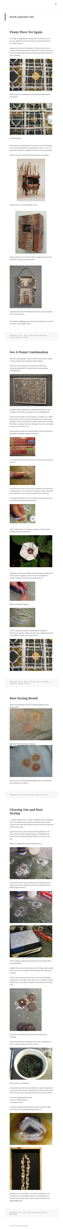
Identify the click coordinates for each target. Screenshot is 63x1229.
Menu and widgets (55, 6)
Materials (38, 681)
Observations (13, 683)
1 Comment (14, 1214)
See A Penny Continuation (29, 352)
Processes (12, 337)
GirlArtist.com (24, 321)
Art (31, 335)
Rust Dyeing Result (24, 698)
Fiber (37, 335)
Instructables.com (16, 1201)
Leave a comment (23, 337)
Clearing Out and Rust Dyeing (26, 811)
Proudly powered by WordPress (19, 1226)
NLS (26, 335)
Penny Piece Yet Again (26, 32)
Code (34, 335)
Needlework (43, 335)
